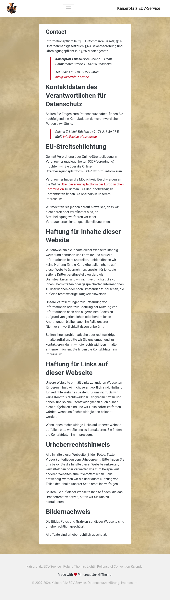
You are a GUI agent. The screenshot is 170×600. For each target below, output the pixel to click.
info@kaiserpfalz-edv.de (72, 77)
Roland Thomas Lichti (79, 566)
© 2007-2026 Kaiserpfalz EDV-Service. (60, 583)
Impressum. (129, 583)
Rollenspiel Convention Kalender (120, 566)
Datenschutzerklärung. (104, 583)
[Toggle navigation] (68, 8)
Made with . (85, 575)
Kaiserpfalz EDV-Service (43, 566)
